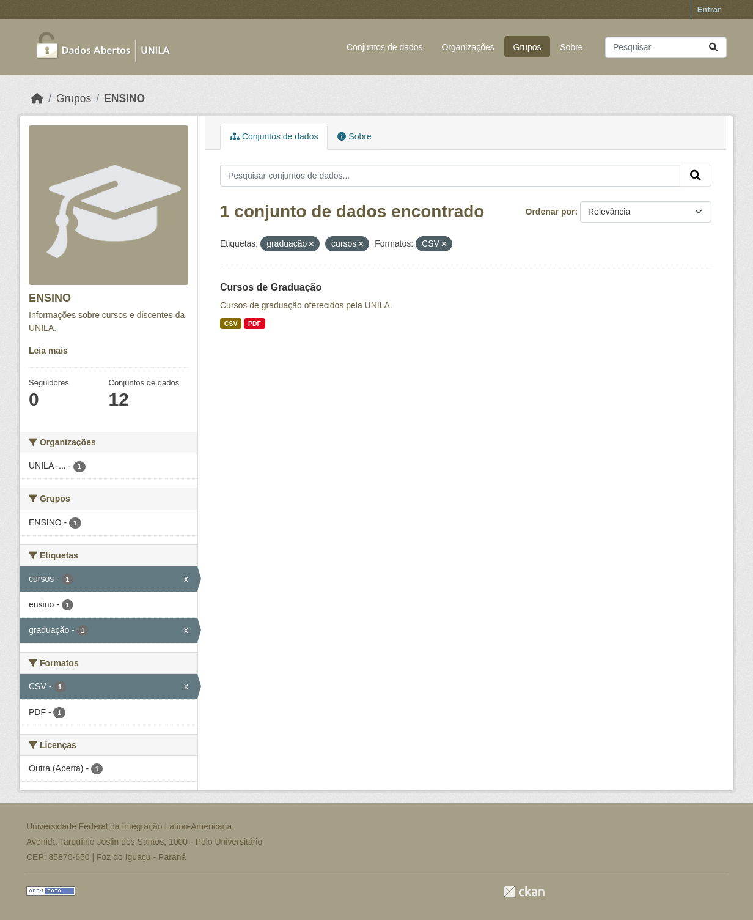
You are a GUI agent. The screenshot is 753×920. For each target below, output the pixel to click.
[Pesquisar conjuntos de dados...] (666, 47)
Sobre (571, 47)
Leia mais (48, 350)
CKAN (524, 891)
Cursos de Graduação (270, 287)
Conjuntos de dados (385, 47)
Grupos (527, 47)
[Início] (37, 98)
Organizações (467, 47)
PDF (254, 323)
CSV (231, 323)
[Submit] (713, 47)
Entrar (709, 9)
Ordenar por (550, 212)
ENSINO (124, 98)
